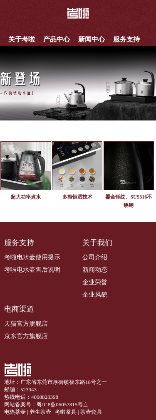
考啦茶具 (66, 412)
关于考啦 (21, 39)
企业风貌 (94, 294)
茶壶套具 (91, 412)
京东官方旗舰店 (26, 336)
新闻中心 (91, 39)
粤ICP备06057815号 (60, 404)
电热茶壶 (15, 412)
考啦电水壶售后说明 (32, 269)
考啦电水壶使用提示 (32, 257)
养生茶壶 (40, 412)
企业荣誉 (94, 282)
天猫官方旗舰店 (26, 323)
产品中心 (56, 39)
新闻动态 (94, 269)
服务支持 (126, 39)
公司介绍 (94, 257)
